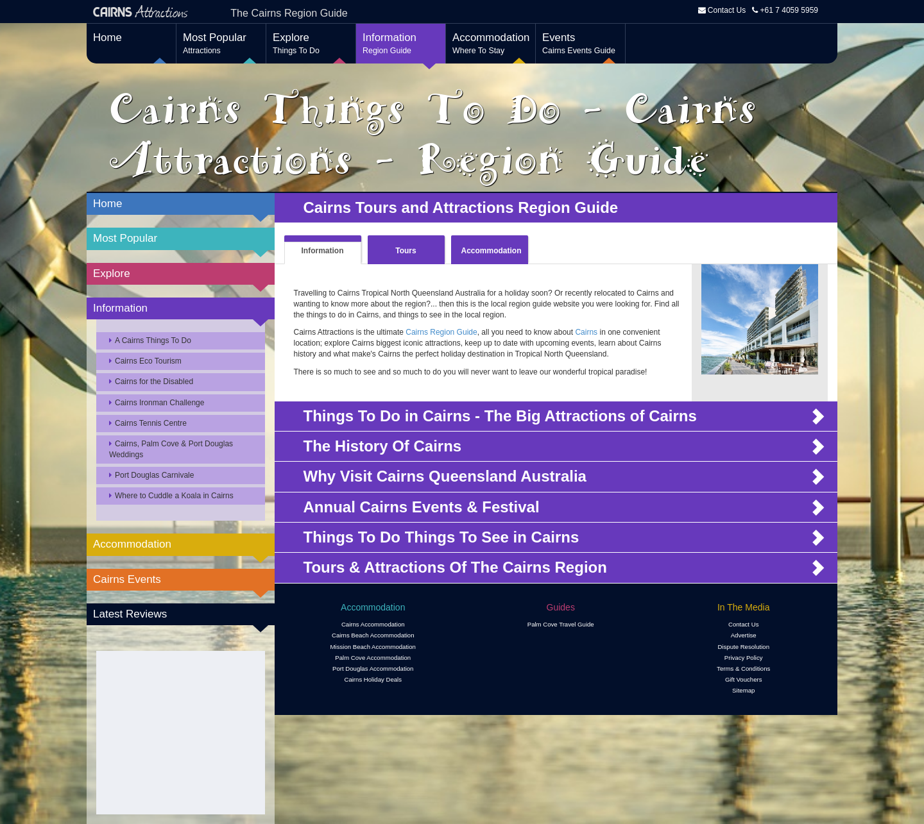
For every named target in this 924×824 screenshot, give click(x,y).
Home (107, 37)
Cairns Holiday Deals (373, 679)
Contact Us (727, 10)
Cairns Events (127, 579)
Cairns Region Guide (441, 332)
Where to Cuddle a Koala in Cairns (171, 495)
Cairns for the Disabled (151, 381)
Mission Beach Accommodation (373, 646)
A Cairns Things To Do (150, 340)
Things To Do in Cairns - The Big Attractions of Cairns (505, 416)
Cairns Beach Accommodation (373, 635)
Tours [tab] (405, 250)
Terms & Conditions (743, 668)
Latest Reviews (130, 614)
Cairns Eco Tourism (145, 361)
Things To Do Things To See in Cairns (443, 537)
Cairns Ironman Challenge (156, 402)
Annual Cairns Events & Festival (422, 507)
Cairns (586, 332)
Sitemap (743, 690)
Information (401, 44)
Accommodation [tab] (491, 250)
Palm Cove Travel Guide (560, 624)
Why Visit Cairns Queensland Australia (445, 476)
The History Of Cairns (383, 446)
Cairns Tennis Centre (148, 423)
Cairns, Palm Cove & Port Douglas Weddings (171, 449)
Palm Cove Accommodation (373, 657)
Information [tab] (323, 250)
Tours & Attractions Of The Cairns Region (455, 567)
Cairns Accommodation (373, 624)
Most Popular (221, 44)
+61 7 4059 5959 (785, 10)
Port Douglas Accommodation (372, 668)
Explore (311, 44)
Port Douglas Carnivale (151, 475)
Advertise (744, 635)
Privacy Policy (743, 657)
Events (580, 44)
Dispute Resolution (743, 646)
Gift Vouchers (743, 679)
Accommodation (490, 44)
